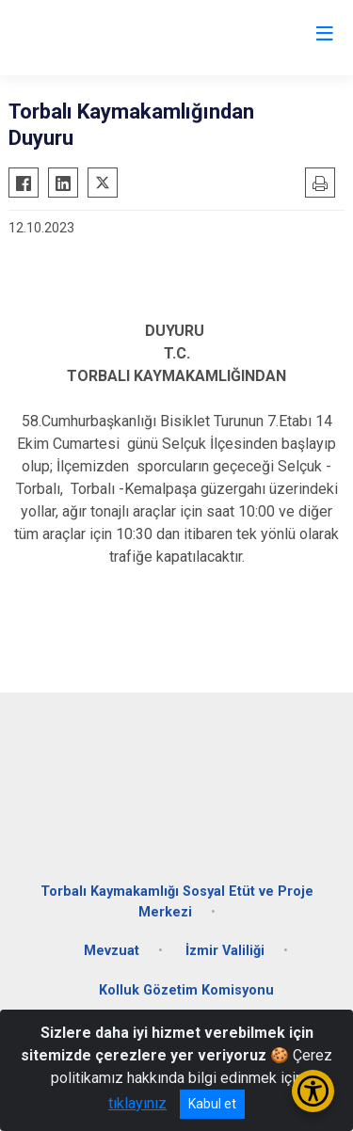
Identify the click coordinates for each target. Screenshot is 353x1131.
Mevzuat (111, 951)
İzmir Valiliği (225, 951)
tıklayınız (137, 1103)
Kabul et (212, 1103)
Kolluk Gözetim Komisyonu (186, 990)
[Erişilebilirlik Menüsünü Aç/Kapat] (313, 1091)
